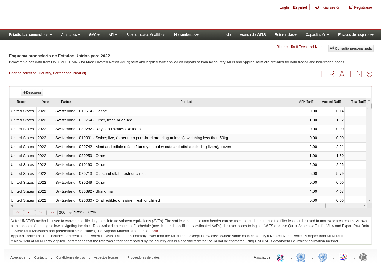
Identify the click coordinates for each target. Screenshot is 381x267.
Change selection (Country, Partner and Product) (47, 73)
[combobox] (65, 213)
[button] (18, 212)
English (285, 7)
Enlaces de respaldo (356, 35)
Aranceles (70, 35)
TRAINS (348, 74)
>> (51, 212)
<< (17, 212)
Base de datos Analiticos (145, 35)
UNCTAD (302, 257)
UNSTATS (323, 257)
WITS (59, 15)
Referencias (286, 35)
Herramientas (186, 35)
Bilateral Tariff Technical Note (299, 47)
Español (300, 7)
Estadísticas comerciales (30, 35)
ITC (281, 257)
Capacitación (317, 35)
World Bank (365, 257)
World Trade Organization (344, 257)
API (113, 35)
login (154, 231)
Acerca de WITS (253, 35)
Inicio (226, 35)
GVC (94, 35)
